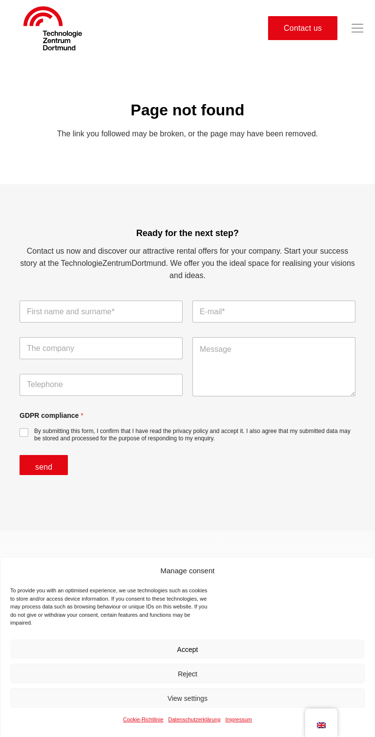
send (43, 467)
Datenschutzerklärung (194, 724)
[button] (357, 28)
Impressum (239, 724)
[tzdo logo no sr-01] (52, 28)
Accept (187, 654)
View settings (187, 703)
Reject (187, 678)
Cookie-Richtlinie (143, 724)
